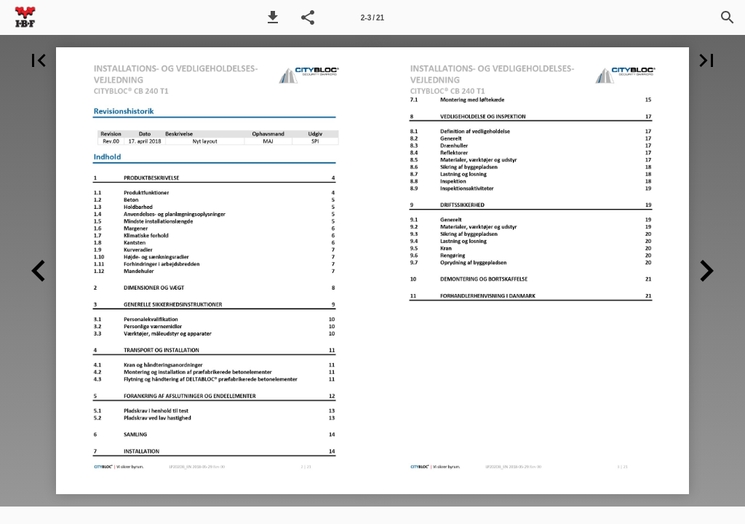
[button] (272, 17)
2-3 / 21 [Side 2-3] (372, 18)
